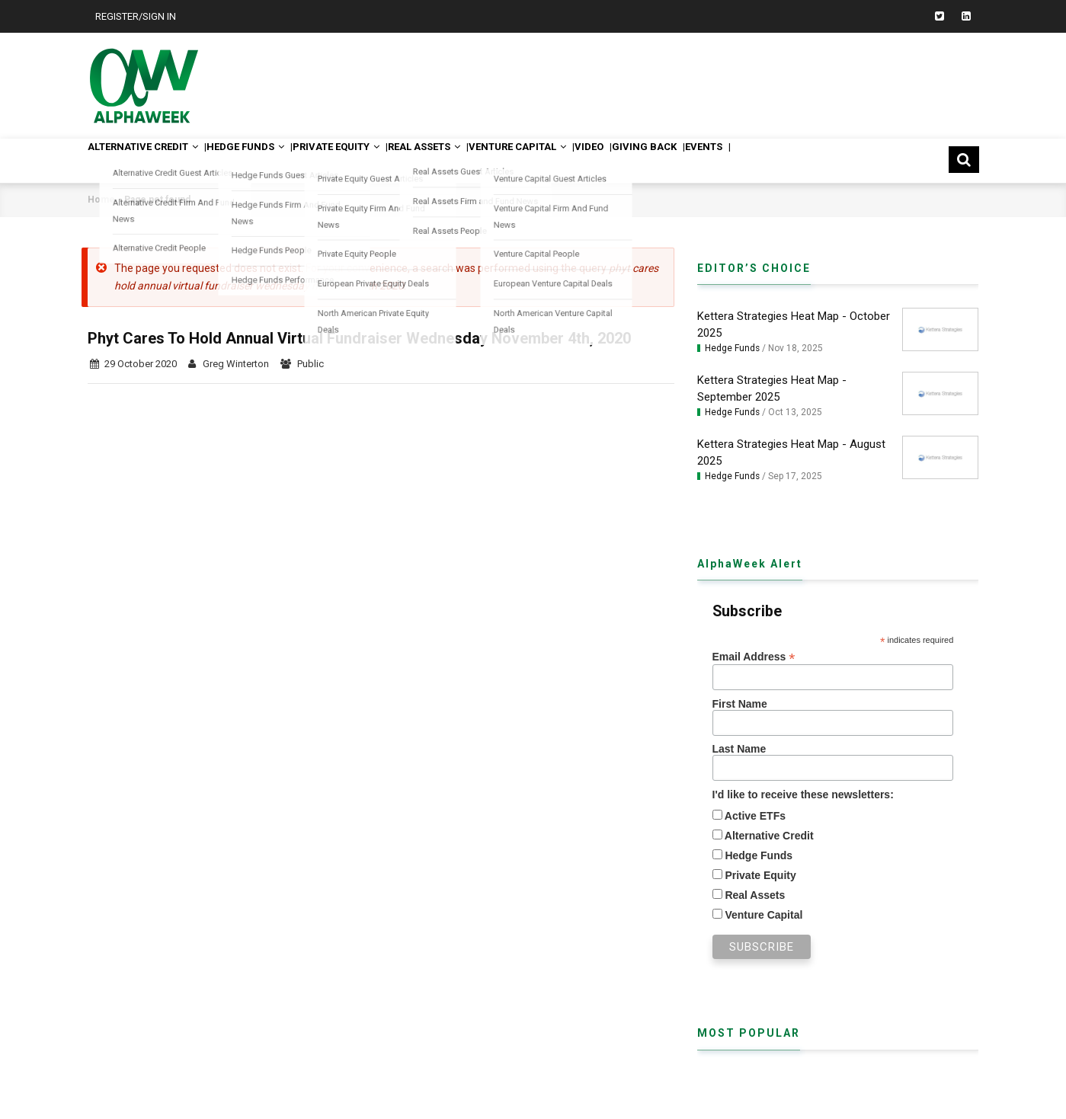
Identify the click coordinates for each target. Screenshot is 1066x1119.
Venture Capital (589, 160)
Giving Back (743, 160)
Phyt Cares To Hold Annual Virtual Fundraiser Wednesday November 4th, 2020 (359, 338)
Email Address (753, 657)
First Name (739, 704)
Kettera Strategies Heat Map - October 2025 (793, 324)
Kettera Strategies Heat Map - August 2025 (791, 452)
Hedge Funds (271, 160)
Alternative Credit (152, 160)
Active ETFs (754, 816)
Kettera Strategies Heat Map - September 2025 (772, 388)
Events (816, 160)
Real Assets (480, 160)
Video (675, 160)
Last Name (739, 749)
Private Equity (377, 160)
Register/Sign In (135, 16)
